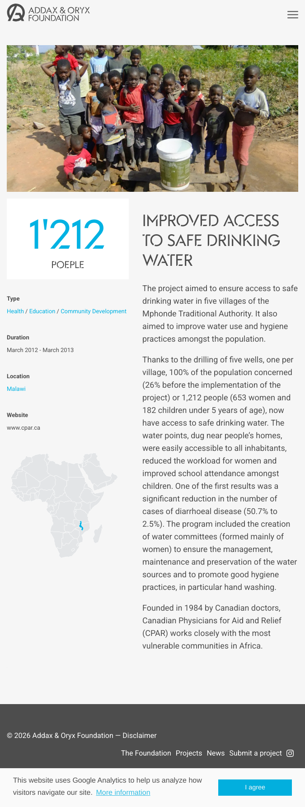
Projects (189, 753)
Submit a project (256, 753)
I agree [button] (255, 787)
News (215, 753)
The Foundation (146, 753)
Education (42, 311)
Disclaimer (139, 735)
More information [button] (123, 793)
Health (15, 311)
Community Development (94, 311)
